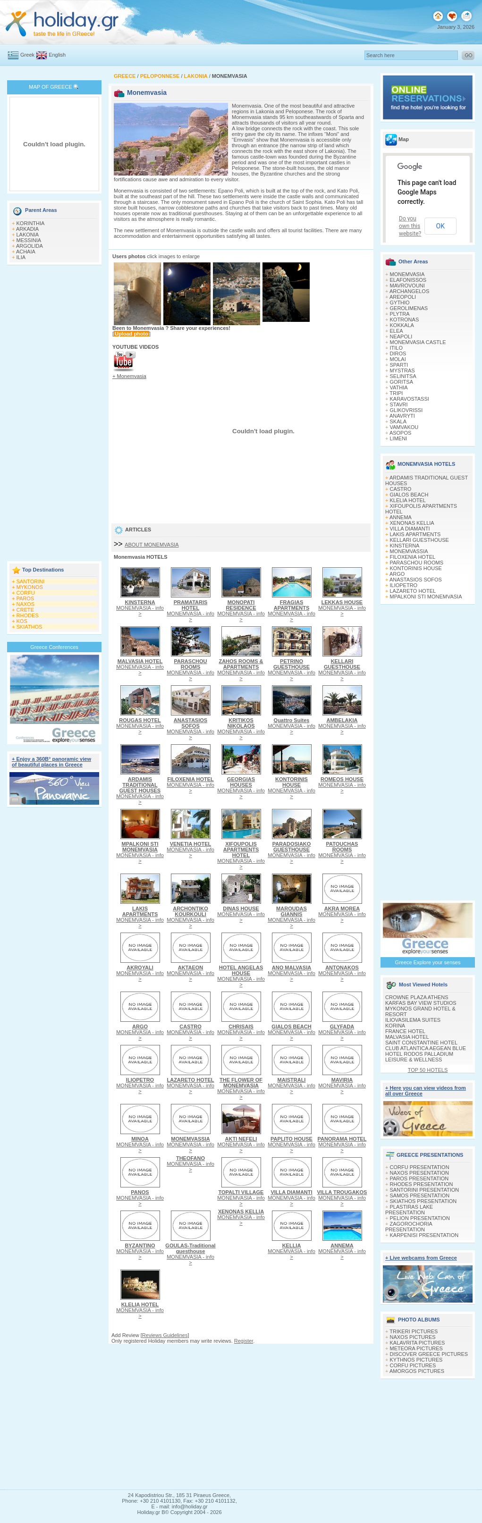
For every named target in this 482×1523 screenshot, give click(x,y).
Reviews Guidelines (165, 1335)
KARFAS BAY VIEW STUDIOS (421, 1003)
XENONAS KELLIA (412, 523)
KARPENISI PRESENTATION (424, 1235)
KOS (22, 621)
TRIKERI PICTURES (413, 1331)
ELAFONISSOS (408, 280)
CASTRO (401, 489)
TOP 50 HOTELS (428, 1070)
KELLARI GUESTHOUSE (419, 540)
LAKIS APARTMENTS (415, 534)
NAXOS (26, 604)
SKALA (398, 421)
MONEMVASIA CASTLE (418, 342)
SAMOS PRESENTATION (420, 1195)
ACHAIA (25, 251)
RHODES (28, 615)
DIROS (398, 353)
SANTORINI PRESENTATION (424, 1190)
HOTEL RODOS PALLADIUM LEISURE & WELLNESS (419, 1056)
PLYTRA (400, 314)
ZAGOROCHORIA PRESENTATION (408, 1226)
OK (440, 226)
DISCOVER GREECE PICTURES (429, 1354)
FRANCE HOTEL (405, 1031)
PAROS (25, 598)
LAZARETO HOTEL (413, 591)
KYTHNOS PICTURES (416, 1360)
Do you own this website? (410, 226)
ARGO (397, 574)
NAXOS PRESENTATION (419, 1173)
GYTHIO (400, 302)
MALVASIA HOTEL (407, 1037)
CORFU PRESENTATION (419, 1167)
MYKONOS (30, 587)
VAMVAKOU (404, 427)
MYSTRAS (402, 370)
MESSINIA (29, 240)
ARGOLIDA (29, 246)
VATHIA (399, 387)
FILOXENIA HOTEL (413, 557)
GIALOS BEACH (409, 494)
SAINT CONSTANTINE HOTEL (421, 1042)
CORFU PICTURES (413, 1365)
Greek (27, 55)
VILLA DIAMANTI (410, 528)
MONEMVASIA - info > (140, 607)
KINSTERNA (405, 545)
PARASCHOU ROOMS (416, 562)
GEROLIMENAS (409, 308)
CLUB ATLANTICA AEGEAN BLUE (425, 1048)
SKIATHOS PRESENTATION (423, 1201)
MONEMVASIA (407, 274)
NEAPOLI (401, 336)
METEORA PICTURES (416, 1348)
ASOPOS (400, 433)
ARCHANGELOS (409, 291)
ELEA (396, 331)
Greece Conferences (54, 647)
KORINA (395, 1025)
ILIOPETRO (404, 585)
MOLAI (398, 359)
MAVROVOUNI (407, 285)
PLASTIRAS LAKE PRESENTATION (409, 1209)
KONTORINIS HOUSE (416, 568)
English (57, 55)
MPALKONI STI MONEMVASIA (426, 596)
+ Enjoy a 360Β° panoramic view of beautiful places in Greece (51, 761)
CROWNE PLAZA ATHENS (416, 997)
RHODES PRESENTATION (421, 1184)
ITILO (396, 348)
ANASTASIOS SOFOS (415, 579)
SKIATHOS (29, 627)
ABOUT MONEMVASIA (152, 544)
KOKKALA (402, 325)
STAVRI (399, 404)
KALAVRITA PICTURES (417, 1343)
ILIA (21, 257)
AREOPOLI (402, 297)
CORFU (26, 593)
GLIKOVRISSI (406, 410)
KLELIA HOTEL (408, 500)
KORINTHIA (31, 223)
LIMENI (398, 438)
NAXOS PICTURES (413, 1337)
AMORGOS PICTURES (416, 1371)
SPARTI (399, 365)
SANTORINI (31, 581)
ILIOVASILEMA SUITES (412, 1020)
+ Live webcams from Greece (421, 1258)
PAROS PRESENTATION (419, 1178)
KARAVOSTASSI (409, 399)
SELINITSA (403, 376)
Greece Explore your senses (428, 962)
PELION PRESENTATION (420, 1218)
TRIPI (396, 393)
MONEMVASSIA (409, 551)
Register (243, 1341)
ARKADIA (27, 229)
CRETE (25, 610)
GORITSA (402, 382)
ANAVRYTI (402, 416)
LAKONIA (28, 234)
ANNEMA (400, 517)
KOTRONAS (404, 319)
